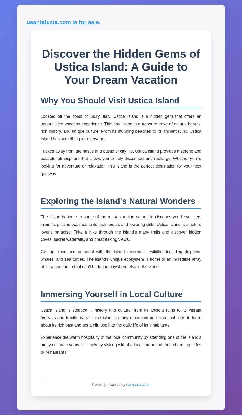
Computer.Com (138, 385)
